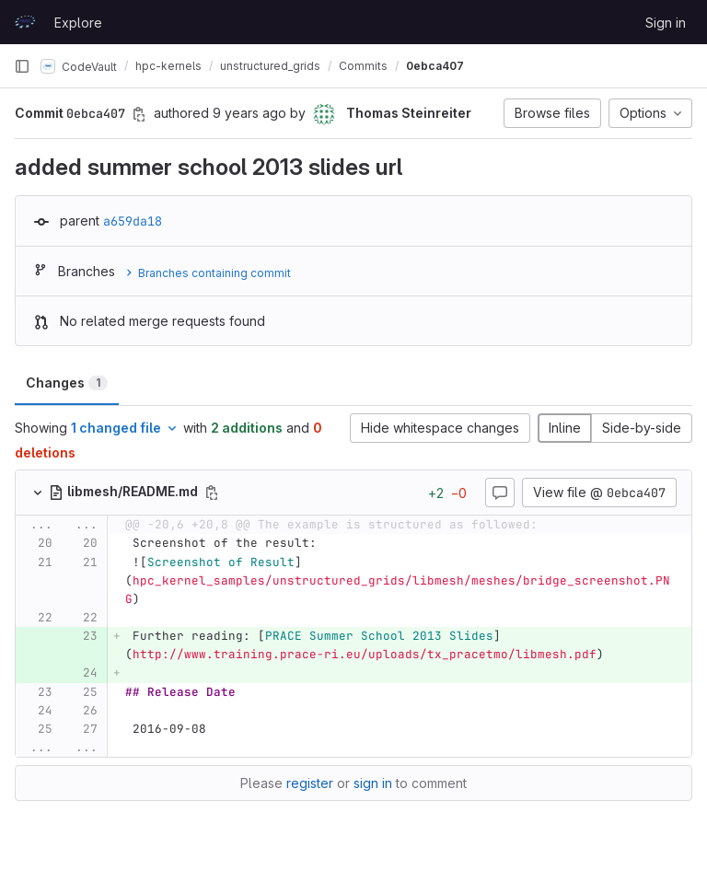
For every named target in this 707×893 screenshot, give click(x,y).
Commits (363, 66)
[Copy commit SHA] (139, 114)
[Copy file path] (212, 492)
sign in (373, 783)
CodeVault (79, 66)
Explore (78, 22)
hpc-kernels (168, 66)
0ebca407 (435, 66)
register (309, 783)
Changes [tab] (67, 382)
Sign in (665, 22)
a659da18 (132, 221)
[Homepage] (25, 22)
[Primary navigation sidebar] (22, 66)
